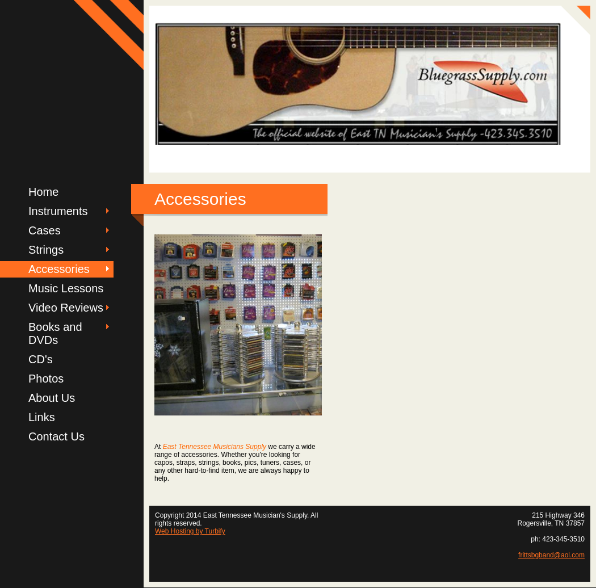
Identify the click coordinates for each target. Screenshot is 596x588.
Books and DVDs (55, 333)
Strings (46, 249)
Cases (44, 230)
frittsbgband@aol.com (551, 555)
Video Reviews (65, 307)
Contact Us (56, 436)
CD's (40, 359)
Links (41, 417)
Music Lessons (65, 288)
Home (43, 192)
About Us (51, 398)
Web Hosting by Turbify (190, 531)
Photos (46, 378)
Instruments (57, 211)
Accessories (59, 269)
